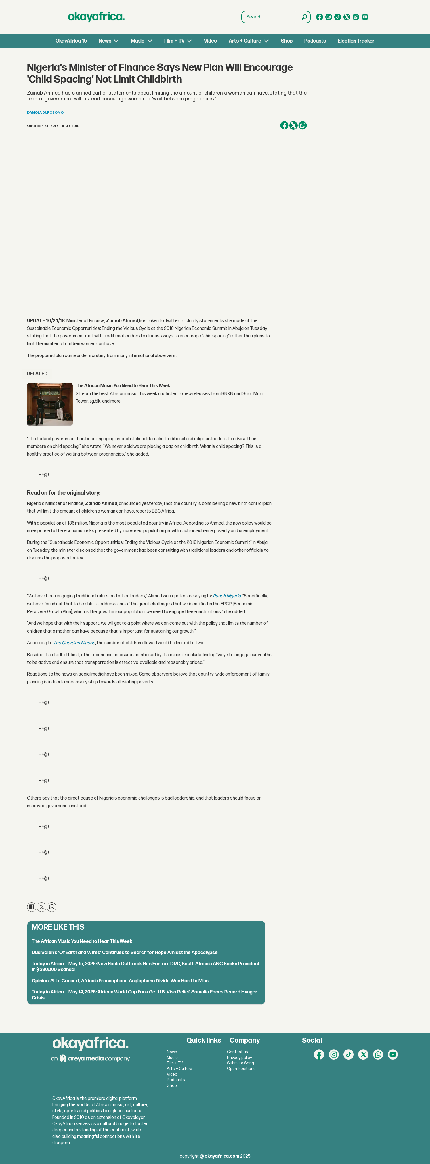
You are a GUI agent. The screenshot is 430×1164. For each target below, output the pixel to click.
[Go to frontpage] (96, 17)
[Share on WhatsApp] (302, 125)
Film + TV (174, 41)
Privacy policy (239, 1057)
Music (137, 41)
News (105, 41)
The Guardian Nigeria (74, 643)
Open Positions (241, 1068)
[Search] (304, 17)
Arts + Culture (245, 41)
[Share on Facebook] (284, 125)
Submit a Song (240, 1063)
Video (210, 41)
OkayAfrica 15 (71, 41)
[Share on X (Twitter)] (293, 125)
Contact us (237, 1052)
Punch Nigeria (227, 596)
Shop (287, 41)
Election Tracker (356, 41)
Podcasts (315, 41)
